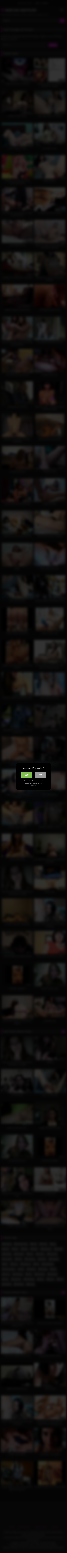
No (40, 775)
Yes (27, 775)
